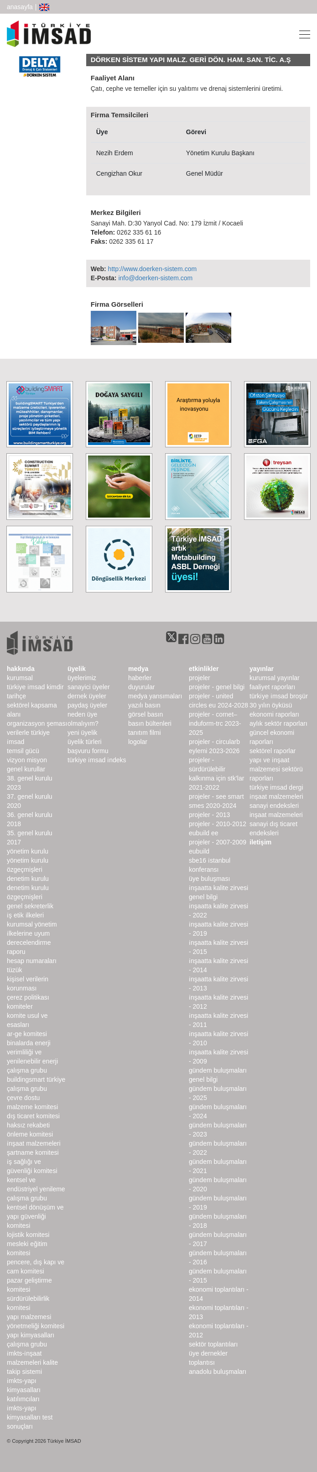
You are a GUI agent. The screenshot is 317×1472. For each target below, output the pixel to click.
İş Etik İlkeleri (25, 915)
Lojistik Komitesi (28, 1234)
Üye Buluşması (209, 878)
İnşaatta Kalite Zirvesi (218, 887)
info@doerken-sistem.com (155, 278)
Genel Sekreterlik (30, 906)
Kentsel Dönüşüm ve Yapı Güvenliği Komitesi (35, 1216)
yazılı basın (144, 705)
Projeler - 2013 (209, 814)
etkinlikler (203, 668)
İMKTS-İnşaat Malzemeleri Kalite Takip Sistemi (32, 1362)
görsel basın (145, 714)
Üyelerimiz (82, 677)
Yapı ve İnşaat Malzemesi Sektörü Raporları (276, 769)
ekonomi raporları (274, 714)
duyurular (141, 687)
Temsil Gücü (23, 750)
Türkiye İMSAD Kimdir (35, 687)
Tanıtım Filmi (144, 732)
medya (138, 668)
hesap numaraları (32, 960)
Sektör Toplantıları (213, 1344)
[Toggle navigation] (302, 33)
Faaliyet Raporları (272, 687)
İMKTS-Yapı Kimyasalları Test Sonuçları (29, 1417)
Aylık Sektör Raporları (278, 723)
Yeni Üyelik (82, 732)
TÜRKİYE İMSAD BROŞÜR (278, 696)
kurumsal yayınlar (274, 677)
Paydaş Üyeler (87, 705)
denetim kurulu (28, 878)
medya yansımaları (155, 696)
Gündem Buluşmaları (218, 1070)
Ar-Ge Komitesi (27, 1033)
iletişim (260, 842)
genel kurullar (26, 769)
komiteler (20, 1006)
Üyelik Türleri (85, 741)
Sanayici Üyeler (89, 687)
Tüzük (14, 970)
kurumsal (20, 677)
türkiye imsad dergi (276, 787)
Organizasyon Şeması (37, 723)
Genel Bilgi (203, 897)
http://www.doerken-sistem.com (152, 268)
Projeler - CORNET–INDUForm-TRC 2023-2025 (215, 723)
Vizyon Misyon (27, 760)
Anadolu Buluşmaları (217, 1371)
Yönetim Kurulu (27, 851)
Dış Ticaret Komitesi (33, 1116)
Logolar (137, 741)
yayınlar (261, 668)
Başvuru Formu (88, 750)
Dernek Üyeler (87, 696)
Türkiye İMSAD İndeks (97, 760)
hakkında (21, 668)
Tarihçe (16, 696)
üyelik (77, 668)
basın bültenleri (149, 723)
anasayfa (20, 6)
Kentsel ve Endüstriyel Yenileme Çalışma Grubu (36, 1189)
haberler (139, 677)
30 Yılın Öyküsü (270, 705)
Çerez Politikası (28, 997)
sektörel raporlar (272, 750)
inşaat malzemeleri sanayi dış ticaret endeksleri (276, 824)
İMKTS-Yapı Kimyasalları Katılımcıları (24, 1390)
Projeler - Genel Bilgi (216, 687)
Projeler (199, 677)
